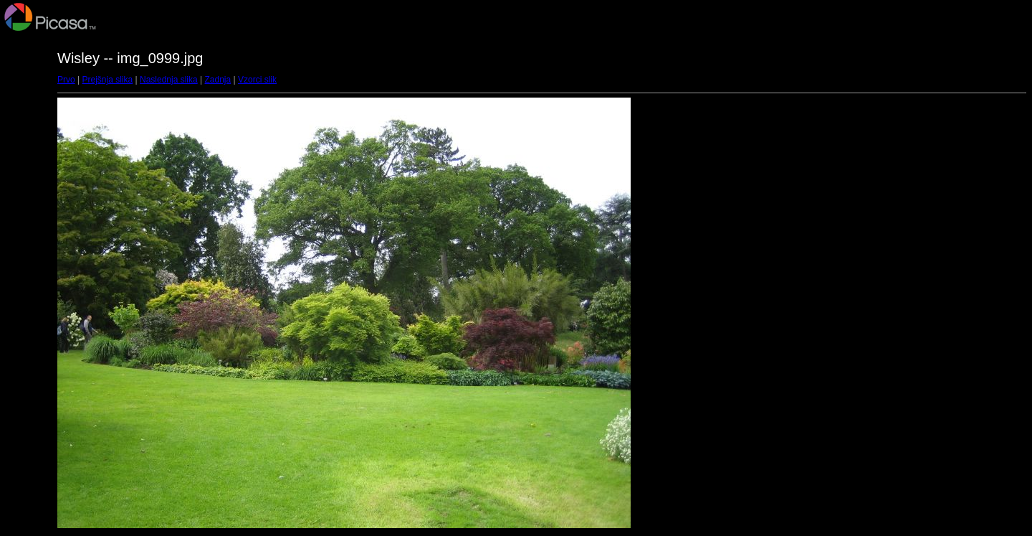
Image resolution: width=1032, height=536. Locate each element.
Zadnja (218, 80)
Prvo (66, 80)
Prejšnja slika (107, 80)
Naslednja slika (169, 80)
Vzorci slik (257, 80)
